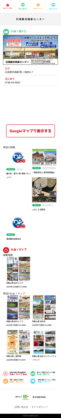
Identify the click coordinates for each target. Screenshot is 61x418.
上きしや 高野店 (38, 210)
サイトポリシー (40, 407)
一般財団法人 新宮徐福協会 (43, 172)
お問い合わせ (21, 407)
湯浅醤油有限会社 (13, 239)
